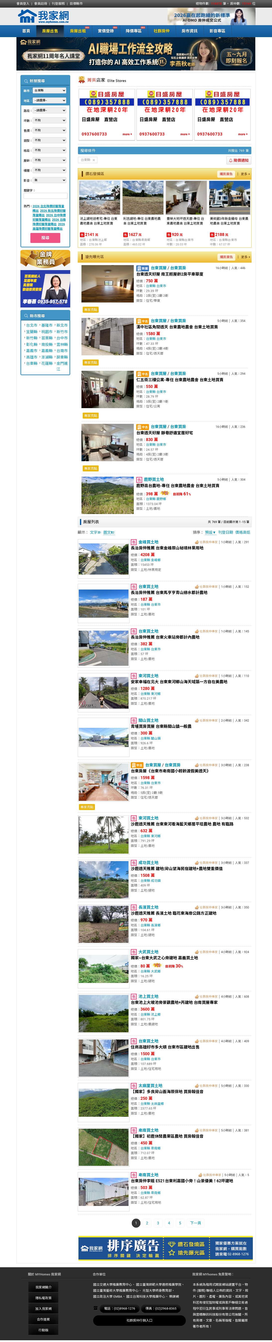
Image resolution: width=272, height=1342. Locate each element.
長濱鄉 (156, 925)
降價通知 (239, 160)
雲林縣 (62, 344)
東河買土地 (148, 675)
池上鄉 (156, 1014)
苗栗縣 (47, 338)
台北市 (31, 325)
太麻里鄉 (157, 1104)
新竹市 (62, 332)
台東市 (161, 286)
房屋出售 (50, 31)
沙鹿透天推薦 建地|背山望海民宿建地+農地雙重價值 (177, 868)
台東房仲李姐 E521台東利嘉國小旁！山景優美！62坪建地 (182, 1181)
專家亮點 (90, 310)
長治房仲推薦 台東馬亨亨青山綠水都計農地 (169, 592)
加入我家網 (43, 1309)
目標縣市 (76, 3)
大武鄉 (156, 971)
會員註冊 (40, 3)
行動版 (43, 1330)
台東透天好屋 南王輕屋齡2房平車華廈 (169, 274)
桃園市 (47, 332)
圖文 (109, 532)
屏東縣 (62, 357)
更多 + (245, 174)
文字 (95, 532)
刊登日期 (225, 532)
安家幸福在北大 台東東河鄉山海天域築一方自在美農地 (179, 681)
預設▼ (210, 532)
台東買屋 (159, 268)
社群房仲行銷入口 (139, 1320)
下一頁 (195, 1223)
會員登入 (22, 3)
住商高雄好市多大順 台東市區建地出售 (165, 1047)
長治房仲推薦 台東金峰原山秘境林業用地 (167, 548)
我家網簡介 (43, 1287)
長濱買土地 (148, 907)
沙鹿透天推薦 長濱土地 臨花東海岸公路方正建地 (173, 913)
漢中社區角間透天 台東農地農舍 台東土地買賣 (177, 327)
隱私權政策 (43, 1298)
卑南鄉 (156, 1148)
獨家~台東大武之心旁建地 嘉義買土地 (164, 958)
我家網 (56, 16)
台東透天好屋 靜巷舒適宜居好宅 (164, 433)
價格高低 (242, 532)
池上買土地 (148, 996)
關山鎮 (156, 738)
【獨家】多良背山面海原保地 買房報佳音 (167, 1091)
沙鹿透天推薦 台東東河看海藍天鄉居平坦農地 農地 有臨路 (182, 824)
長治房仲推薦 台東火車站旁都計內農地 (165, 637)
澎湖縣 (47, 357)
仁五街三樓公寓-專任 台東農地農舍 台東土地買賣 (179, 379)
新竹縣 (31, 338)
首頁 (26, 31)
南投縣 (47, 344)
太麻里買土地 (150, 1085)
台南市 (62, 351)
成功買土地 (148, 862)
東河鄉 (156, 694)
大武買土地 (148, 952)
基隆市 (47, 325)
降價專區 (132, 30)
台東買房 (178, 268)
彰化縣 (31, 344)
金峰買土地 (148, 542)
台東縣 (31, 363)
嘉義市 (31, 351)
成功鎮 (156, 881)
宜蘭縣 (31, 332)
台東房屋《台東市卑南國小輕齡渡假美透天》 (170, 771)
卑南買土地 (148, 1130)
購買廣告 (226, 174)
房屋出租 (76, 30)
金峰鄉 (156, 560)
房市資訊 (190, 31)
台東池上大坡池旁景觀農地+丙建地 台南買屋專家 (174, 1002)
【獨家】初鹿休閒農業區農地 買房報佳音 (167, 1136)
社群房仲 (162, 31)
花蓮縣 (47, 363)
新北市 (62, 325)
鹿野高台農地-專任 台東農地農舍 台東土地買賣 (177, 485)
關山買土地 (148, 720)
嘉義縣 (47, 351)
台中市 (62, 338)
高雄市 (31, 357)
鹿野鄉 (161, 499)
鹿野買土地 (154, 479)
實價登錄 (104, 30)
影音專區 (217, 31)
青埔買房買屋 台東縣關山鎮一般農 (161, 726)
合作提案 (43, 1319)
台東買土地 (148, 586)
